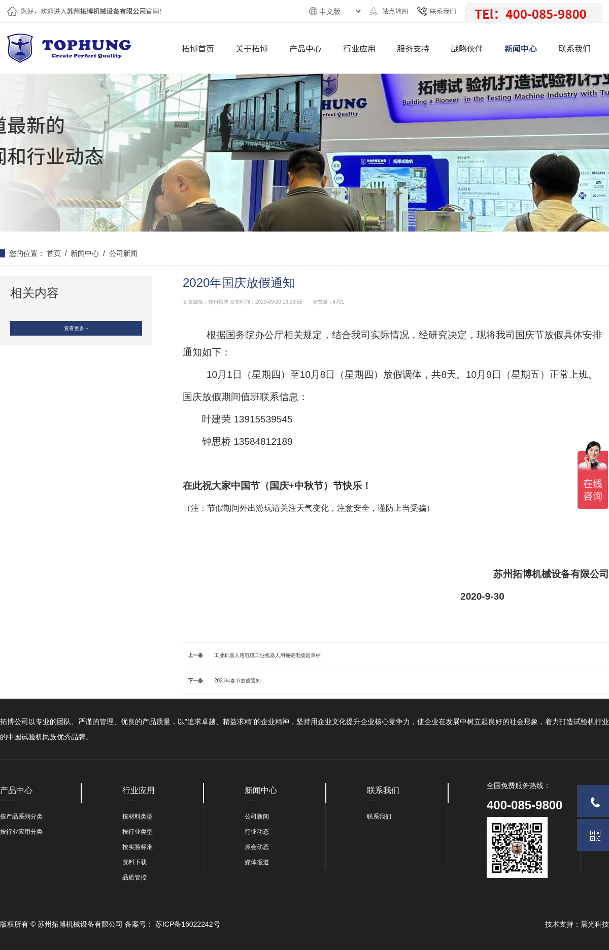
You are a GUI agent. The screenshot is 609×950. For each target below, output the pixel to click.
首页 (54, 253)
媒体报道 (257, 862)
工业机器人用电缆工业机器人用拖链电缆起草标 (267, 655)
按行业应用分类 (21, 831)
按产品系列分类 (21, 816)
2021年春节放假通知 (237, 680)
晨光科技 (595, 924)
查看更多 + (76, 328)
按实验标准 (137, 846)
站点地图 (395, 11)
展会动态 (257, 846)
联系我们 (442, 11)
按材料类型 (137, 816)
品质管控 (134, 877)
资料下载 (134, 862)
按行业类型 (137, 831)
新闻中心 (85, 253)
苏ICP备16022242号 (187, 924)
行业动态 (257, 831)
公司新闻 (123, 253)
